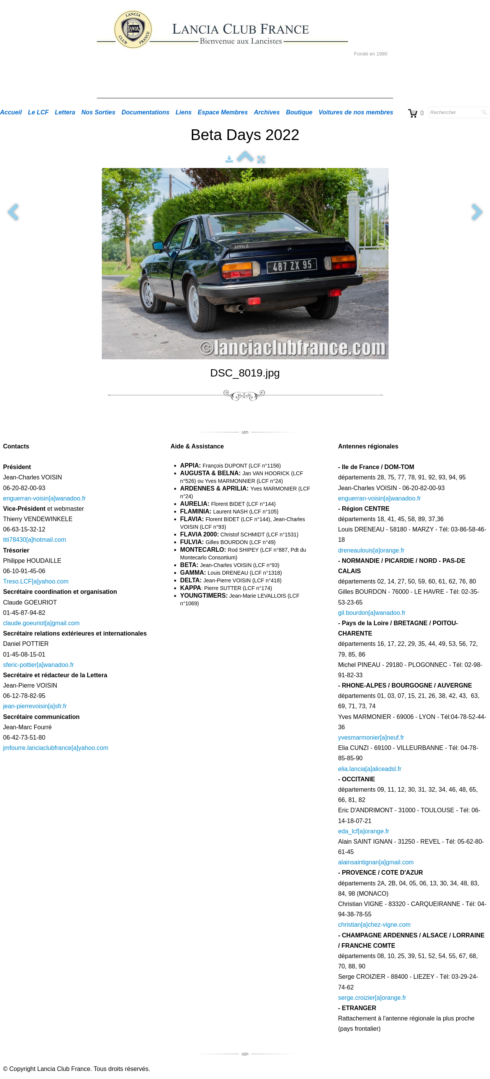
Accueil (11, 112)
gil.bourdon (353, 613)
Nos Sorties (99, 112)
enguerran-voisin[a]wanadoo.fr (44, 498)
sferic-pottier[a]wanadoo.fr (38, 665)
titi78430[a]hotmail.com (34, 539)
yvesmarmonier (359, 737)
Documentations (145, 112)
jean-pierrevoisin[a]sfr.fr (35, 706)
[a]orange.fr (389, 550)
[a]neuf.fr (392, 737)
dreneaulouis (355, 550)
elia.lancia (351, 769)
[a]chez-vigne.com (386, 924)
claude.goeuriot (24, 623)
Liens (184, 112)
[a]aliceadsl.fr (383, 769)
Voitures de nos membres (355, 112)
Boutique (299, 112)
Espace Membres (223, 112)
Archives (267, 112)
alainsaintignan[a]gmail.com (375, 862)
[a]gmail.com (62, 623)
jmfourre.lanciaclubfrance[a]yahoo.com (55, 748)
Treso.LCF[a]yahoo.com (36, 581)
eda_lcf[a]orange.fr (363, 831)
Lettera (65, 112)
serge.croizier (356, 997)
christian (349, 924)
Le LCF (38, 112)
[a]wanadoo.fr (386, 613)
